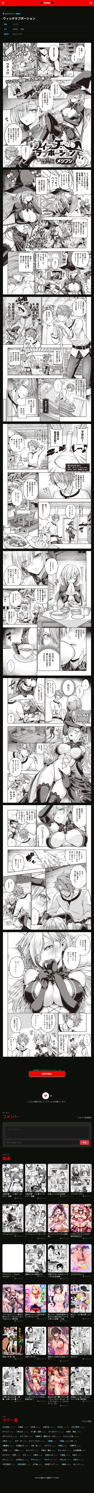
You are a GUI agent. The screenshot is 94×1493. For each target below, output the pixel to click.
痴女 (39, 1455)
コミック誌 (71, 1436)
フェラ (9, 1431)
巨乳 (36, 1427)
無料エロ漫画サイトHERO (50, 1478)
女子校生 (79, 1427)
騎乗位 (8, 1445)
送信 (84, 1142)
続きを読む (47, 1073)
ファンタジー (37, 1441)
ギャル (37, 1459)
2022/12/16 (17, 34)
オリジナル (11, 1436)
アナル (51, 1445)
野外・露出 (49, 1450)
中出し (64, 1427)
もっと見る (87, 1421)
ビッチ (79, 1464)
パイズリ (33, 1450)
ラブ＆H (27, 1436)
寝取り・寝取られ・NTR (49, 1436)
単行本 (49, 1427)
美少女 (23, 1431)
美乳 (63, 1445)
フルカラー (57, 1431)
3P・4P (21, 1441)
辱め (20, 1450)
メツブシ (15, 24)
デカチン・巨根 (12, 1455)
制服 (53, 1441)
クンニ (8, 1459)
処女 (8, 1441)
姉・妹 (37, 1445)
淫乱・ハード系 (69, 1441)
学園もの (23, 1445)
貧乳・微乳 (74, 1431)
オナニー (51, 1459)
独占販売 (24, 1464)
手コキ (66, 1459)
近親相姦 (80, 1450)
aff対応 (15, 29)
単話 (22, 29)
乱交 (77, 1455)
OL (27, 1455)
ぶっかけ (65, 1450)
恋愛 (8, 1450)
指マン (79, 1459)
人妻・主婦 (39, 1431)
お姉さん (23, 1459)
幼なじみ (52, 1455)
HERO (47, 3)
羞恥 (66, 1455)
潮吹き (76, 1445)
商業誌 (18, 14)
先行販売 (9, 1464)
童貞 (67, 1464)
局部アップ (52, 1464)
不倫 (38, 1464)
